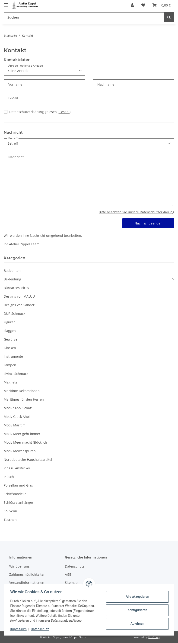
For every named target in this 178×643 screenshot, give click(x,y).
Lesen (64, 112)
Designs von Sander (19, 305)
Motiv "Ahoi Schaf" (18, 408)
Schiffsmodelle (15, 494)
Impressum (19, 629)
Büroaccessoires (16, 288)
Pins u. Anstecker (17, 468)
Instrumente (13, 356)
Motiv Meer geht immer (22, 434)
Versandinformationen (26, 582)
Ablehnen (136, 623)
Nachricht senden (148, 223)
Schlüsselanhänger (18, 502)
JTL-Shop (153, 637)
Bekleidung (12, 279)
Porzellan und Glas (18, 485)
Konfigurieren (136, 610)
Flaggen (10, 330)
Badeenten (12, 270)
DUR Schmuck (14, 313)
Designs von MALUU (19, 296)
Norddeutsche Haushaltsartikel (28, 459)
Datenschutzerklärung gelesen (39, 112)
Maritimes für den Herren (24, 399)
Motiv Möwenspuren (20, 451)
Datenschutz (74, 566)
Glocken (10, 348)
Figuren (10, 322)
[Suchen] (84, 17)
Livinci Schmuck (16, 373)
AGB (68, 574)
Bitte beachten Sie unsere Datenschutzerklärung (136, 212)
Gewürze (10, 339)
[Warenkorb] (161, 5)
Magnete (10, 382)
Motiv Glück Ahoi (17, 416)
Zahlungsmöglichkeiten (27, 574)
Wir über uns (19, 566)
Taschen (10, 519)
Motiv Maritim (14, 425)
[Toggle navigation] (6, 3)
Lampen (10, 365)
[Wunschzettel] (143, 5)
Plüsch (9, 476)
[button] (132, 5)
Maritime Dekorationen (22, 391)
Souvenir (10, 511)
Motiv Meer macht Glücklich (25, 442)
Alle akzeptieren (136, 596)
